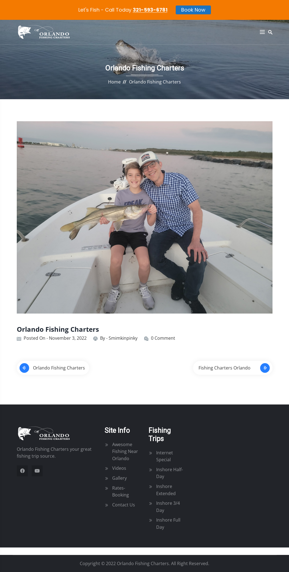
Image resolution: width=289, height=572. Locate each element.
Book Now (193, 9)
